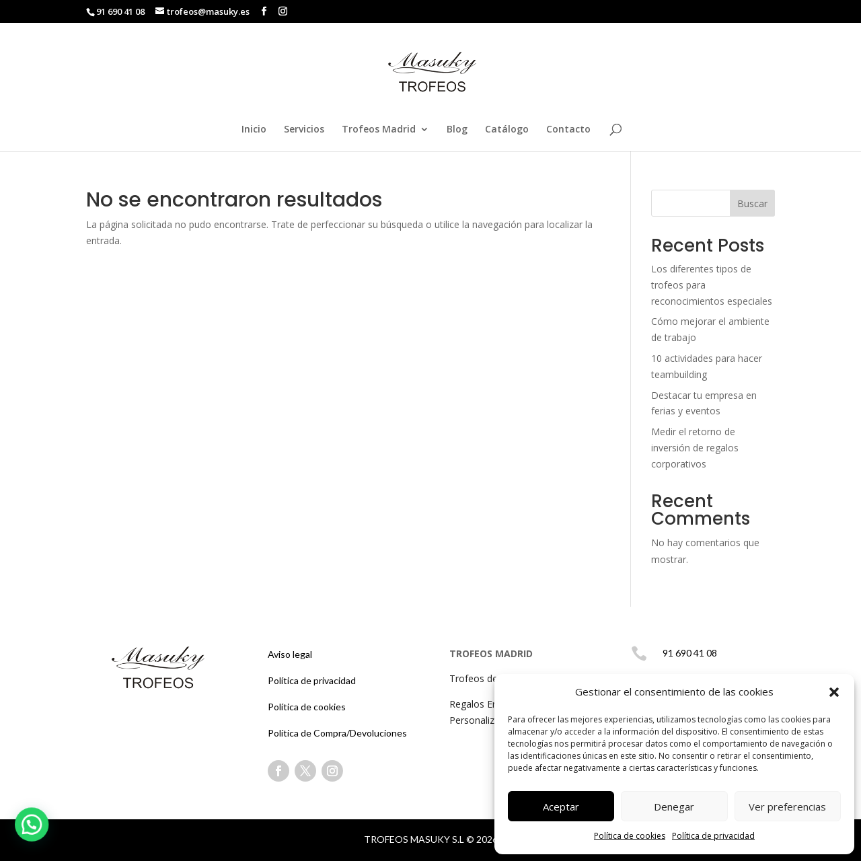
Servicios (304, 129)
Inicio (253, 129)
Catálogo (507, 129)
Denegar (674, 806)
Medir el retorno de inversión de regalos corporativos (695, 447)
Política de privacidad (713, 835)
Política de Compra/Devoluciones (337, 733)
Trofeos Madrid (379, 129)
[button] (834, 692)
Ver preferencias (787, 806)
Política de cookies (629, 835)
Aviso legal (290, 654)
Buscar (752, 203)
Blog (457, 129)
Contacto (568, 129)
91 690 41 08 (121, 11)
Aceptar (561, 806)
